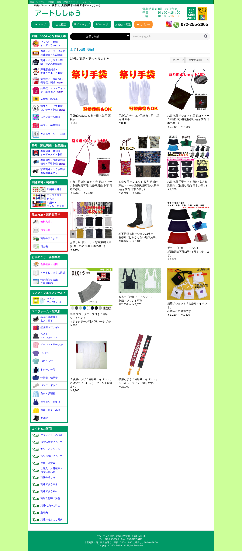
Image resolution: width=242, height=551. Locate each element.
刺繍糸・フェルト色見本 (48, 204)
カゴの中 (143, 24)
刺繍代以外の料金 (46, 505)
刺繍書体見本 (47, 189)
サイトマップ (82, 24)
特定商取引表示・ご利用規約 (46, 281)
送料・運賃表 (44, 463)
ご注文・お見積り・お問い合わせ (48, 470)
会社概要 (61, 24)
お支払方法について (48, 442)
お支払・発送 (123, 24)
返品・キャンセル (46, 449)
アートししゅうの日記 (49, 273)
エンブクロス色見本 (47, 197)
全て (73, 49)
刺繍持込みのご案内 (48, 519)
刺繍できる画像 (45, 484)
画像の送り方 (44, 477)
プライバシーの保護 (48, 435)
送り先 (40, 512)
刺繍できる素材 (45, 491)
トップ (40, 24)
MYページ (102, 24)
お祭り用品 (86, 49)
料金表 (40, 246)
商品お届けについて (48, 456)
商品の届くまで (45, 238)
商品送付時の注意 (46, 498)
